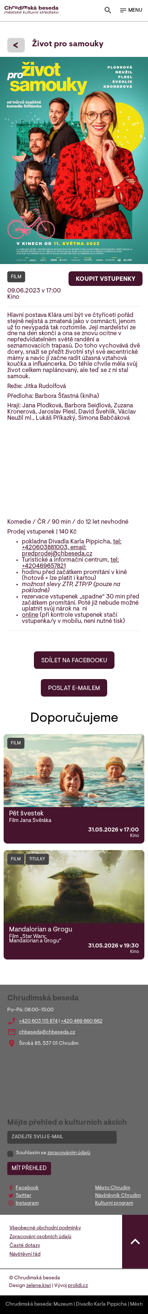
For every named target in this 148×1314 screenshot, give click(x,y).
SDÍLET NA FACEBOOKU (74, 661)
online (30, 615)
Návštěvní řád (24, 1254)
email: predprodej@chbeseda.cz (57, 551)
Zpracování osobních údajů (40, 1237)
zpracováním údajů (68, 1153)
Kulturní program (114, 1203)
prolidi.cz (78, 1285)
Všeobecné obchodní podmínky (45, 1228)
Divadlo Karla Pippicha (101, 1304)
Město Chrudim (112, 1188)
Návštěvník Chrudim (118, 1195)
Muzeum (63, 1304)
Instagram (27, 1203)
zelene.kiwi (38, 1285)
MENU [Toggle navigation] (130, 11)
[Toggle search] (108, 12)
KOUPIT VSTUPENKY (105, 279)
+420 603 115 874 (38, 1021)
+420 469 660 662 (81, 1021)
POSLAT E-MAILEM (74, 688)
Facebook (27, 1188)
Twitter (23, 1195)
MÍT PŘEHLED (29, 1168)
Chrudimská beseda (28, 1304)
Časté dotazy (24, 1245)
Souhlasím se (53, 1153)
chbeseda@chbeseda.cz (47, 1032)
